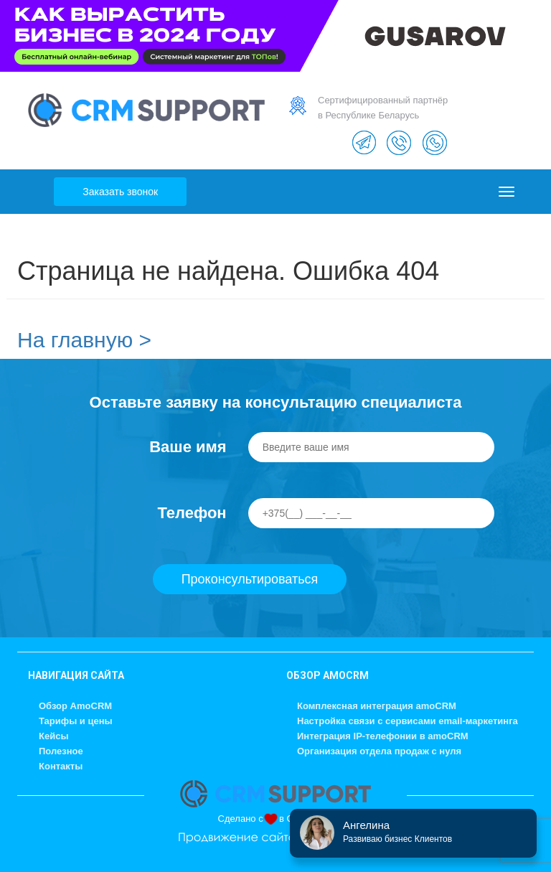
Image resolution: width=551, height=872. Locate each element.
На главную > (84, 340)
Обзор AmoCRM (75, 705)
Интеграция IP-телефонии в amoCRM (382, 736)
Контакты (61, 766)
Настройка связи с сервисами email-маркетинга (407, 721)
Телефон (191, 513)
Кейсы (54, 736)
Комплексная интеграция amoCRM (376, 705)
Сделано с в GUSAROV (276, 818)
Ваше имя (187, 447)
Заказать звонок (120, 191)
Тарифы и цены (76, 721)
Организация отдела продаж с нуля (379, 751)
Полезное (61, 751)
